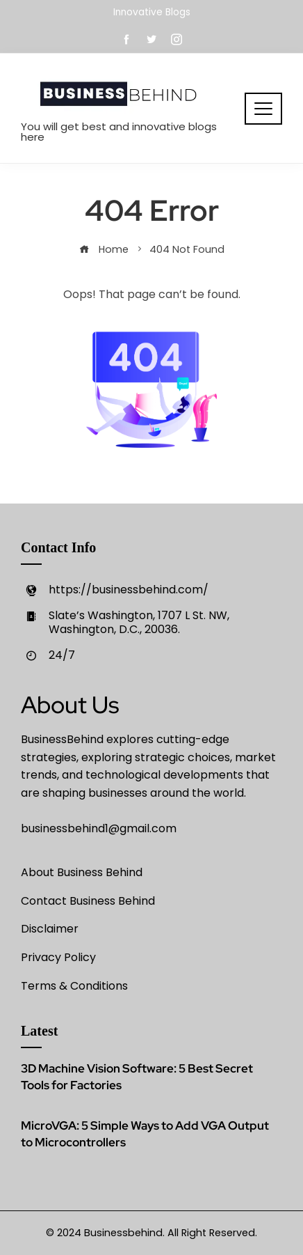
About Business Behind (81, 872)
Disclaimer (50, 929)
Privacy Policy (58, 957)
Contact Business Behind (88, 901)
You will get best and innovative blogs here (119, 131)
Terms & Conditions (74, 986)
